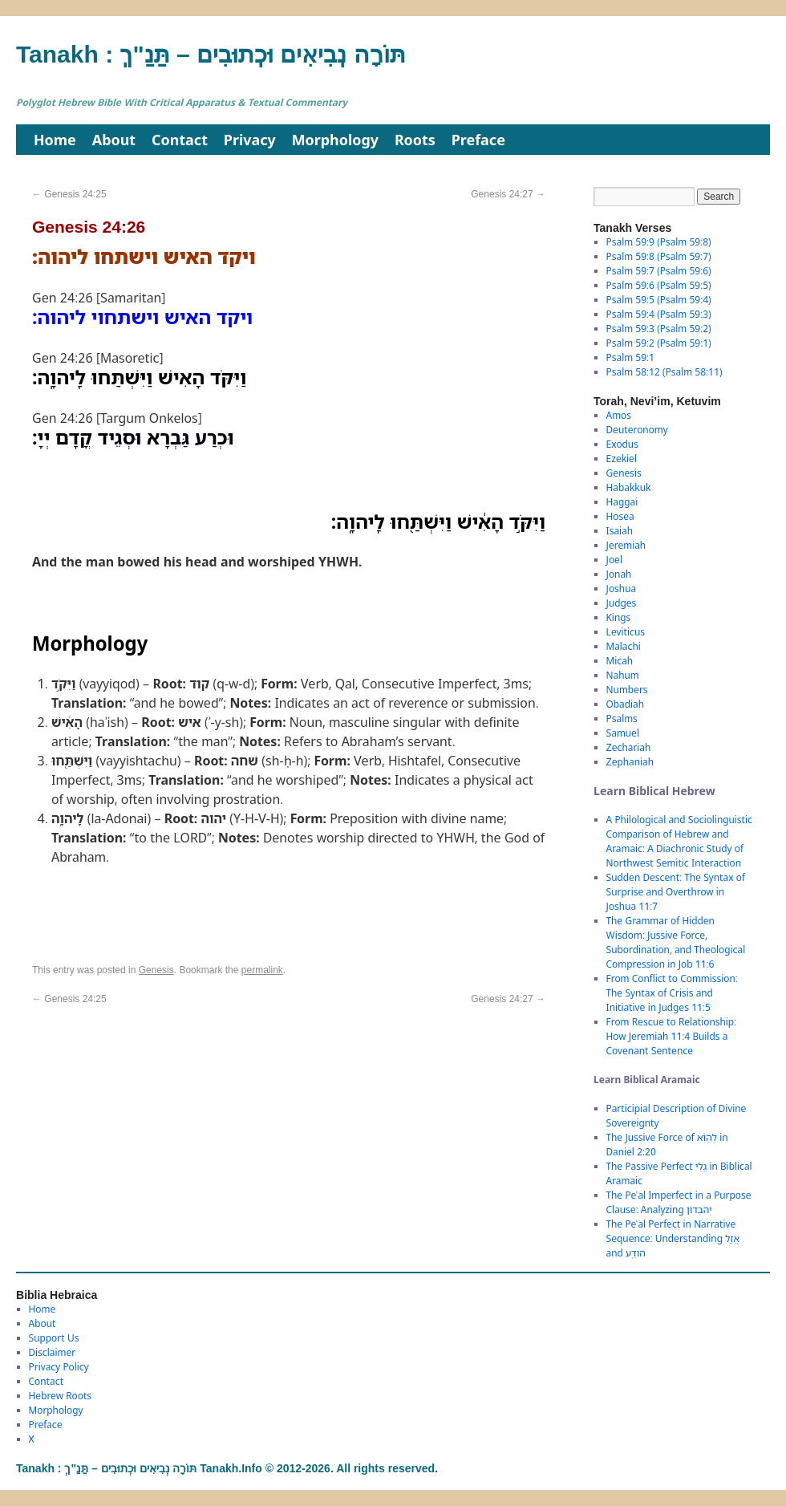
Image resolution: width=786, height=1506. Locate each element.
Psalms (622, 718)
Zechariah (628, 747)
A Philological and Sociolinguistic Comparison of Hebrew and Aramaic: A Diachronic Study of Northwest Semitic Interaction (679, 841)
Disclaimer (52, 1352)
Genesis (156, 970)
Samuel (622, 733)
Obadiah (625, 704)
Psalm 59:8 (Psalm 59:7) (658, 256)
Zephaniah (630, 762)
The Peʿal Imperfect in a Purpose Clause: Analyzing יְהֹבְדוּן (679, 1202)
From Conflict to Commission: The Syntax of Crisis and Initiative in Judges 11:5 (672, 993)
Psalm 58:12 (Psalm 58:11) (664, 372)
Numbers (627, 689)
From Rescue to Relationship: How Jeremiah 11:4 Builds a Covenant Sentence (671, 1036)
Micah (620, 661)
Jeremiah (626, 545)
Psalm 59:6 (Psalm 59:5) (658, 285)
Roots (415, 139)
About (114, 139)
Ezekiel (621, 458)
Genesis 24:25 (69, 194)
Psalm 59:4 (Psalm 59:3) (658, 314)
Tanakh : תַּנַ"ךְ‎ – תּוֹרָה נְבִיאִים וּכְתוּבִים (211, 54)
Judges (621, 603)
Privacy (250, 139)
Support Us (54, 1338)
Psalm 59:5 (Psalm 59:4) (658, 299)
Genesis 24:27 (508, 194)
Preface (478, 139)
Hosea (620, 516)
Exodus (622, 444)
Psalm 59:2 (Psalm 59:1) (658, 343)
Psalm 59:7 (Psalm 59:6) (658, 271)
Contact (180, 139)
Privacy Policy (59, 1367)
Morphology (335, 139)
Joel (614, 559)
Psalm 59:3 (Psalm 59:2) (658, 328)
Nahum (622, 675)
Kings (618, 617)
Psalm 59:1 (630, 357)
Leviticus (626, 632)
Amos (618, 415)
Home (55, 139)
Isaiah (619, 531)
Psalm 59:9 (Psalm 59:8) (658, 242)
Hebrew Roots (60, 1395)
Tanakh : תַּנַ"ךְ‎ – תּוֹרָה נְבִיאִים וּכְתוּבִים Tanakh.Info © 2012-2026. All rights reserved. (227, 1468)
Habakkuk (628, 487)
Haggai (622, 502)
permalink (262, 970)
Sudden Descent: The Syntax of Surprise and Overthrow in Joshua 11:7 (675, 892)
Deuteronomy (637, 429)
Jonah (619, 574)
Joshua (621, 588)
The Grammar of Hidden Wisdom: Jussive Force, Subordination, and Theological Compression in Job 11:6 (676, 942)
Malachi (623, 646)
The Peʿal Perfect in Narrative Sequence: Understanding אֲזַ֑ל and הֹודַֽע (672, 1238)
